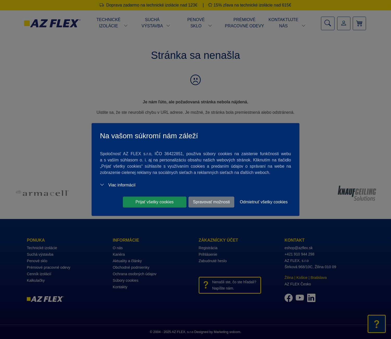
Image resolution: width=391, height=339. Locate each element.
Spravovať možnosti (211, 202)
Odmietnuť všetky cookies (264, 202)
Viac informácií (118, 185)
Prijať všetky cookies (155, 202)
